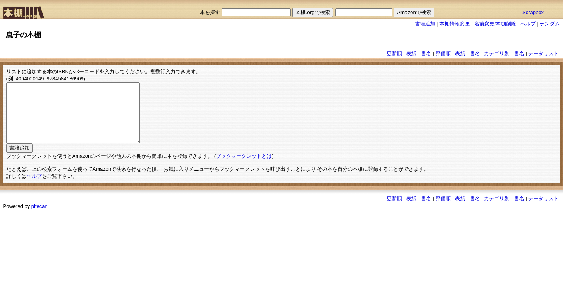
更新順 (394, 53)
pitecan (39, 218)
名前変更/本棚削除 (495, 24)
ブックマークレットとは (244, 168)
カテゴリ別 (496, 53)
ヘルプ (528, 24)
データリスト (543, 53)
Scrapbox (533, 12)
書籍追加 (425, 24)
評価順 (443, 53)
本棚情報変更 (454, 24)
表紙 (411, 53)
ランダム (550, 24)
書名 (426, 53)
